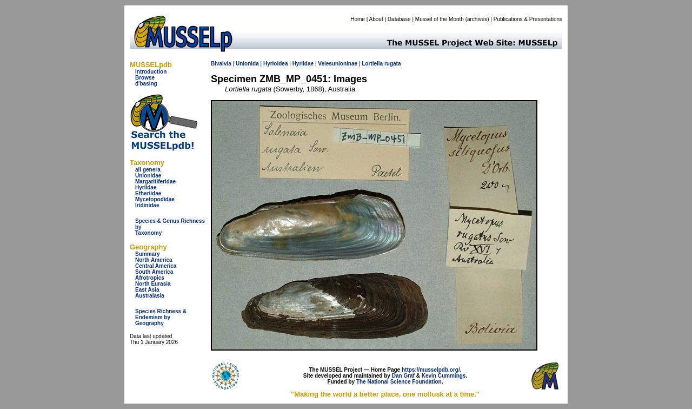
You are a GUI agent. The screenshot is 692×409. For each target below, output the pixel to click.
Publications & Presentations (528, 19)
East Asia (147, 290)
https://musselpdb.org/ (431, 370)
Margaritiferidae (155, 181)
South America (154, 272)
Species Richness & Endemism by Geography (161, 317)
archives (477, 19)
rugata (392, 64)
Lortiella (372, 64)
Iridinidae (147, 205)
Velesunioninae (337, 64)
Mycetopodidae (155, 199)
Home (357, 19)
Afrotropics (149, 278)
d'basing (146, 84)
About (376, 19)
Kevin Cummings (444, 376)
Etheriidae (148, 193)
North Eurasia (153, 284)
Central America (155, 266)
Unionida (247, 64)
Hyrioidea (275, 64)
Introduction (151, 72)
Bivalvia (221, 64)
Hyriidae (145, 187)
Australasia (149, 296)
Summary (147, 254)
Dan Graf (403, 376)
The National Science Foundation (399, 382)
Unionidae (148, 176)
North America (153, 260)
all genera (148, 170)
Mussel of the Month (439, 19)
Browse (145, 78)
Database (399, 19)
